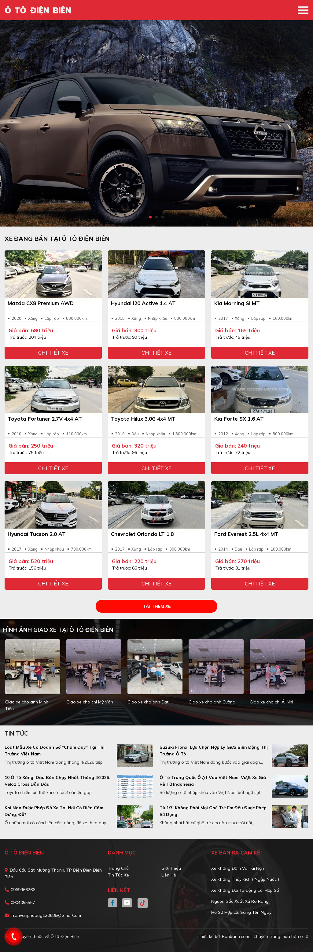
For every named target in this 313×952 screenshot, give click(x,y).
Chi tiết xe (53, 352)
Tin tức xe (118, 875)
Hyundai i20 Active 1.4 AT (143, 303)
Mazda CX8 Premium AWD (41, 303)
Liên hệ (168, 875)
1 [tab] (150, 217)
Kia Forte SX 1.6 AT (239, 418)
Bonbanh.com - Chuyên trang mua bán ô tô (265, 936)
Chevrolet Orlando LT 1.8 (142, 534)
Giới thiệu (171, 868)
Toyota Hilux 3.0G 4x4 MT (143, 418)
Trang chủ (118, 868)
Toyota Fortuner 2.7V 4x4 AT (45, 418)
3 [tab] (163, 217)
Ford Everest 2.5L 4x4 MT (246, 534)
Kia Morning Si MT (237, 303)
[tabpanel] (156, 123)
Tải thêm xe (157, 606)
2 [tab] (156, 217)
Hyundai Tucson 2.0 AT (37, 534)
